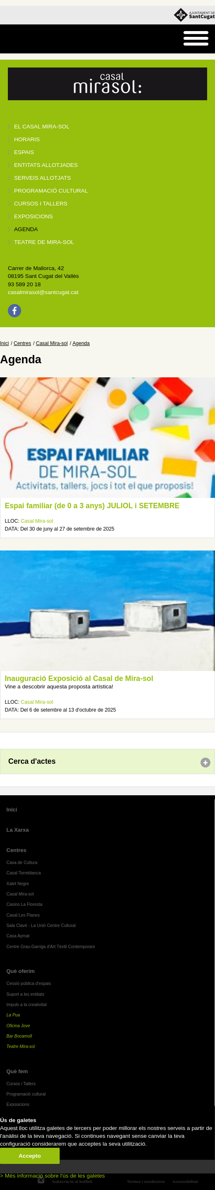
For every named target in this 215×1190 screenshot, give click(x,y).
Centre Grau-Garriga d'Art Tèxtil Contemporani (51, 946)
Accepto (30, 1156)
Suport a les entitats (25, 994)
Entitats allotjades (46, 165)
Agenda (26, 229)
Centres (22, 343)
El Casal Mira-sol (41, 126)
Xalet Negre (18, 883)
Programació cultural (51, 191)
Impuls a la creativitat (27, 1004)
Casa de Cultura (22, 862)
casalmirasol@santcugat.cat (43, 292)
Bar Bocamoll (19, 1036)
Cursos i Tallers (21, 1083)
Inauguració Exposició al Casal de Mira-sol (79, 678)
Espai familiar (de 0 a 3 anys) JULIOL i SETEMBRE (92, 506)
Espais (24, 152)
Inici (4, 343)
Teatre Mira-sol (21, 1046)
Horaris (27, 139)
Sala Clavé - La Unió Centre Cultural (41, 925)
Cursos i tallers (41, 203)
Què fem (17, 1071)
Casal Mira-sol (52, 343)
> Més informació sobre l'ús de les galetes (52, 1176)
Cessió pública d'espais (29, 983)
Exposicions (33, 216)
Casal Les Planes (23, 915)
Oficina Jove (18, 1025)
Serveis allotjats (42, 178)
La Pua (13, 1015)
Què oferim (21, 971)
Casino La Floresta (25, 904)
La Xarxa (18, 830)
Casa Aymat (18, 936)
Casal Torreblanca (24, 873)
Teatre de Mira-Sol (44, 242)
